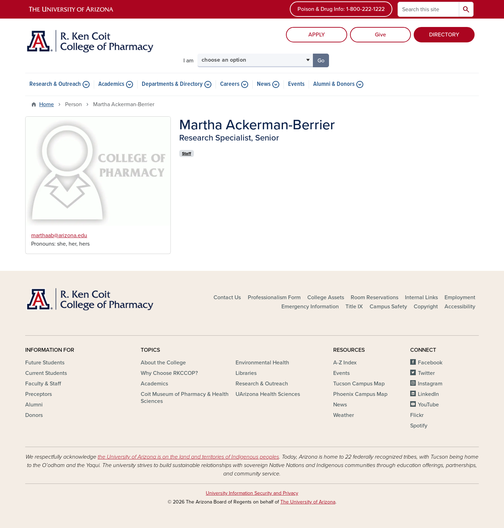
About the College (163, 362)
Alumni (34, 404)
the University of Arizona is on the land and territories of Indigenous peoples (188, 456)
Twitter (426, 373)
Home (46, 104)
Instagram (430, 383)
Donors (34, 415)
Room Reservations (374, 297)
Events (296, 84)
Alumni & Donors (334, 84)
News (264, 84)
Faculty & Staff (43, 383)
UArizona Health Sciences (268, 394)
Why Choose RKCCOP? (169, 373)
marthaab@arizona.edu (59, 235)
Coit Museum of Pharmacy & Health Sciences (185, 398)
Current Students (46, 373)
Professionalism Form (274, 297)
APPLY (316, 34)
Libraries (246, 373)
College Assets (325, 297)
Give (380, 34)
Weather (343, 415)
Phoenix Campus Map (360, 394)
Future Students (44, 362)
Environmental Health (262, 362)
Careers (229, 84)
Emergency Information (310, 306)
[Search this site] (428, 9)
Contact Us (227, 297)
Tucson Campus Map (359, 383)
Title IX (354, 306)
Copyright (426, 306)
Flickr (417, 415)
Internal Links (421, 297)
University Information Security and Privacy (252, 493)
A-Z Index (345, 362)
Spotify (418, 425)
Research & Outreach (55, 84)
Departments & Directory (172, 84)
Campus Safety (388, 306)
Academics (111, 84)
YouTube (428, 404)
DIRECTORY (444, 34)
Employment (459, 297)
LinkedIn (428, 394)
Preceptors (38, 394)
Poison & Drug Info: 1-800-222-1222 (341, 9)
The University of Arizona (307, 502)
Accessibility (459, 306)
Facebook (430, 362)
